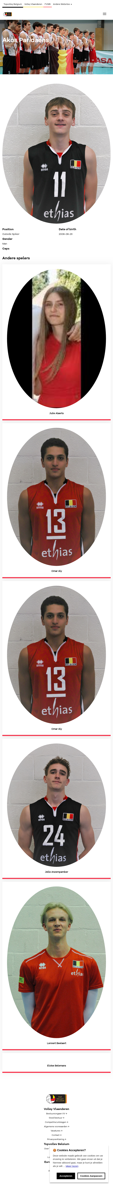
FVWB (48, 4)
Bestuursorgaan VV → (56, 1113)
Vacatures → (56, 1130)
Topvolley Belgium (13, 4)
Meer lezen (72, 1166)
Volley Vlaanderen (33, 4)
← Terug (6, 46)
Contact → (56, 1135)
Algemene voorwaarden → (56, 1126)
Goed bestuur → (56, 1117)
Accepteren (65, 1176)
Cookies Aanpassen (91, 1176)
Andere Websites (62, 4)
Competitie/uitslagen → (56, 1122)
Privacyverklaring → (56, 1139)
